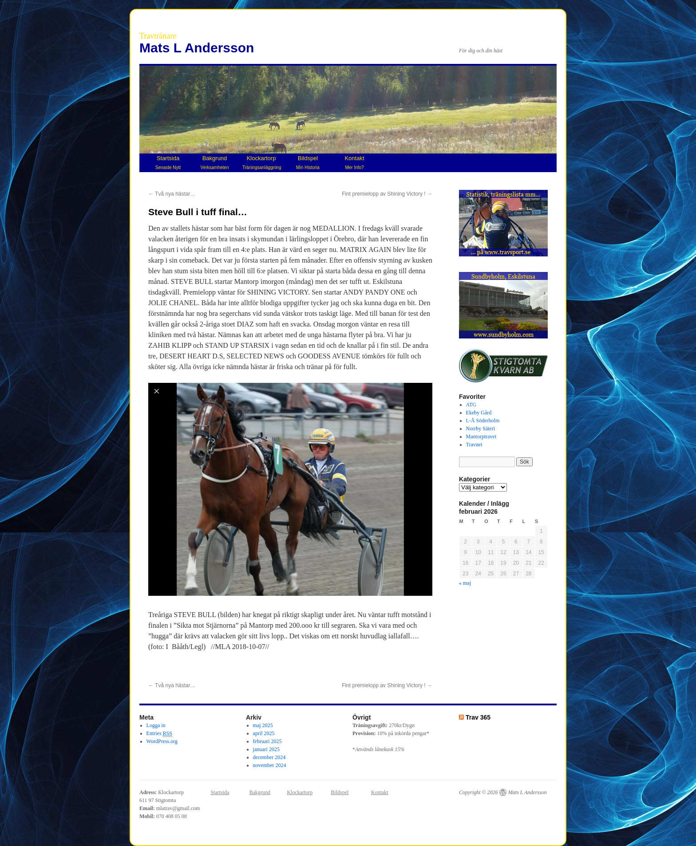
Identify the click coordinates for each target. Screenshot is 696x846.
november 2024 (269, 765)
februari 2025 (267, 741)
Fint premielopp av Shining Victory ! (387, 194)
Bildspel (308, 162)
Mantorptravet (481, 436)
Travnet (474, 444)
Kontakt (354, 162)
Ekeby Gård (479, 412)
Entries (159, 733)
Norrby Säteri (480, 428)
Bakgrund (215, 162)
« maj (465, 583)
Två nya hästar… (172, 194)
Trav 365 (478, 717)
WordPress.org (162, 741)
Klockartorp (261, 162)
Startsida (168, 162)
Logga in (156, 725)
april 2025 (264, 733)
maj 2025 (263, 725)
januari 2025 (266, 749)
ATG (471, 404)
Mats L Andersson (196, 47)
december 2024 (269, 757)
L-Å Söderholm (483, 420)
